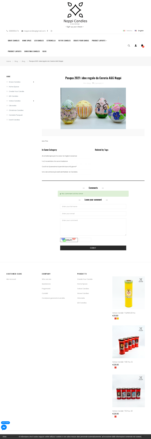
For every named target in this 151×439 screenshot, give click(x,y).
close (4, 437)
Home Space (14, 87)
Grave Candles (14, 82)
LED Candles (13, 96)
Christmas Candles (16, 110)
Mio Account (11, 279)
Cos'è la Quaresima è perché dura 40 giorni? (59, 166)
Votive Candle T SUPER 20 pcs (124, 312)
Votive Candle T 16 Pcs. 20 (123, 408)
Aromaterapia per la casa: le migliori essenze (59, 156)
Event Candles (14, 120)
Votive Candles (15, 101)
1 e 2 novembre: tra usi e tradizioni (55, 161)
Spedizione (46, 284)
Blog (89, 83)
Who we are (46, 279)
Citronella (12, 105)
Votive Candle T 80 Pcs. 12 (123, 360)
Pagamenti (46, 289)
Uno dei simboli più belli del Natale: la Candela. (60, 172)
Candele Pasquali (16, 115)
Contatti (45, 293)
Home (8, 76)
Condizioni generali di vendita (53, 298)
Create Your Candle (16, 91)
